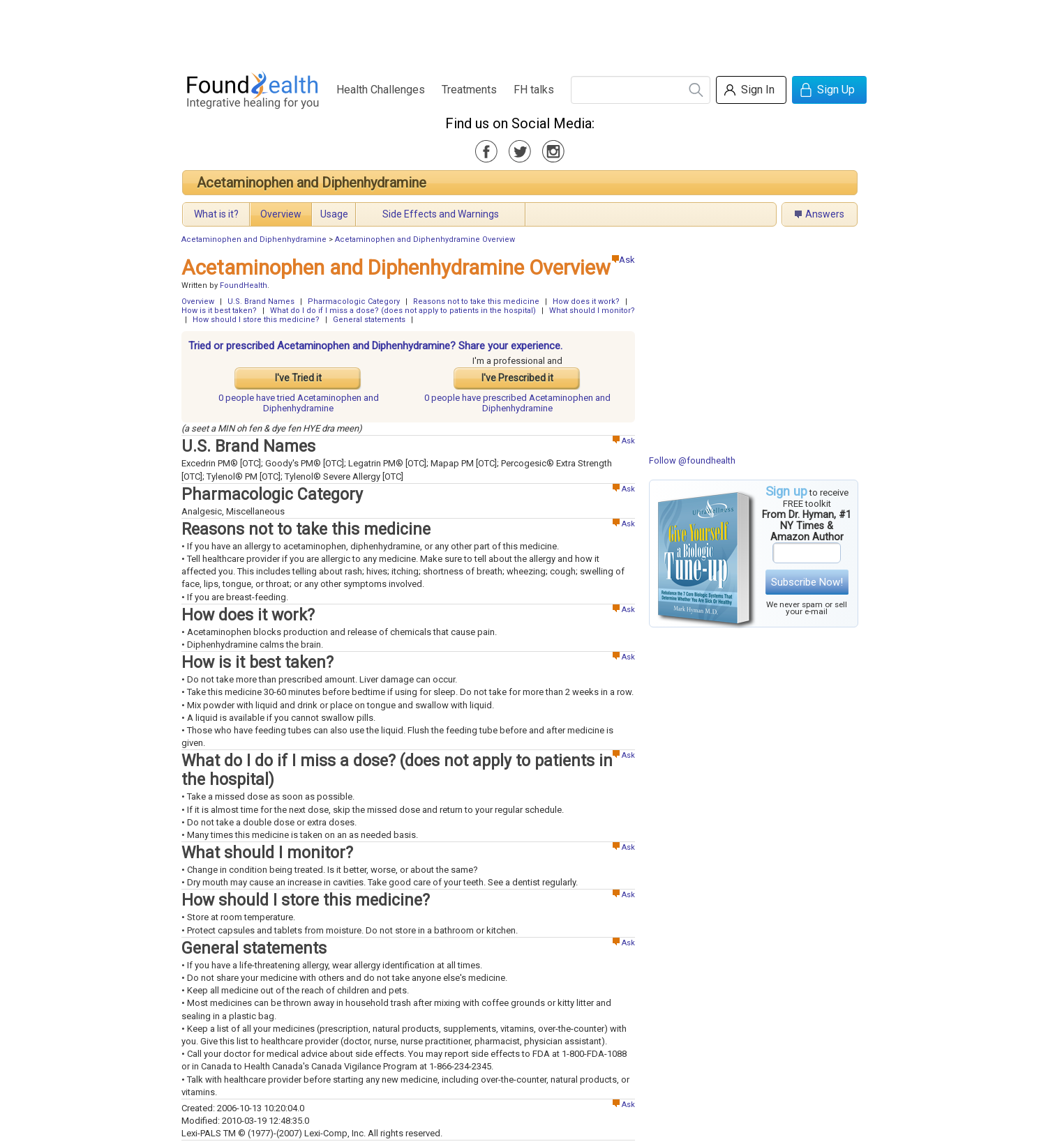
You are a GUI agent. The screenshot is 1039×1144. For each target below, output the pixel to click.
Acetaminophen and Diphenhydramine (311, 182)
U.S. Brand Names (260, 301)
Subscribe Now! (807, 582)
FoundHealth (243, 285)
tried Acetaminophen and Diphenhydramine (298, 402)
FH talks (534, 89)
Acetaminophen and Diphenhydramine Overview (425, 239)
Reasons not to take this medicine (476, 301)
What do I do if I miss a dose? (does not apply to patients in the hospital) (403, 310)
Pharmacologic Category (354, 301)
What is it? (216, 214)
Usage (334, 214)
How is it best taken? (219, 310)
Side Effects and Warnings (440, 214)
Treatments (469, 89)
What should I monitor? (592, 310)
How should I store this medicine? (256, 319)
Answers (824, 214)
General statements (369, 319)
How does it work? (586, 301)
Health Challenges (380, 89)
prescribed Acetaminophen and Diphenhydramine (517, 402)
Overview (280, 214)
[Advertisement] (519, 31)
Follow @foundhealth (692, 460)
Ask (623, 259)
